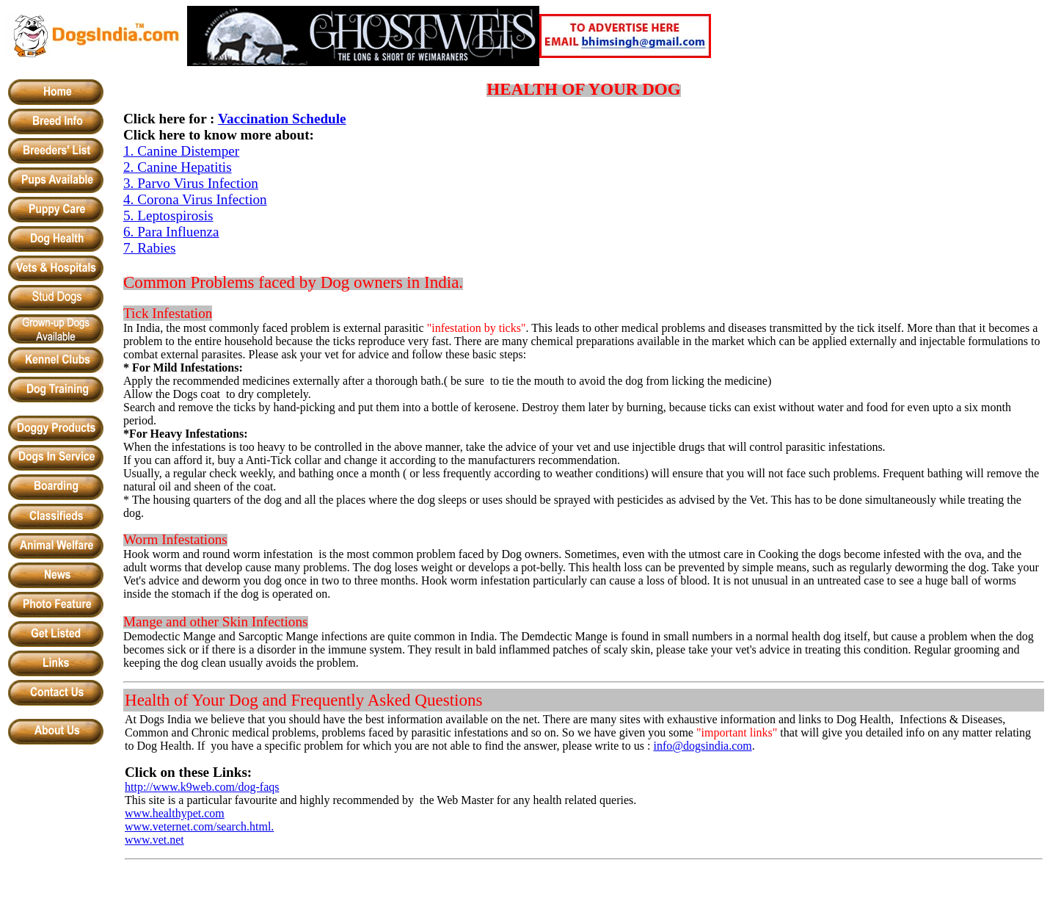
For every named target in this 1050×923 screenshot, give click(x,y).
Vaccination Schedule (282, 118)
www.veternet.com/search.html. (199, 826)
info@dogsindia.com (702, 745)
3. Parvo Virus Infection (190, 183)
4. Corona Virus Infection (195, 199)
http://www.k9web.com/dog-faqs (202, 787)
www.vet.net (154, 839)
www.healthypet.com (175, 813)
